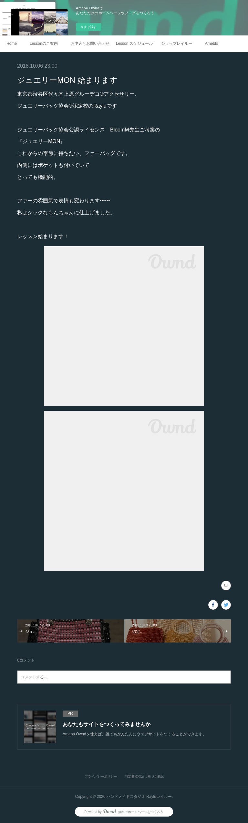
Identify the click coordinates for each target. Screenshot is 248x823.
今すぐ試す (88, 27)
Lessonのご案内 (44, 43)
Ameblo (211, 43)
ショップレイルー (176, 43)
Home (11, 43)
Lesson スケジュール (134, 43)
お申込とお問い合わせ (90, 43)
